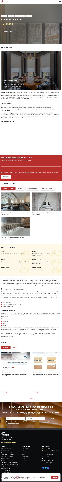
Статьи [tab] (14, 347)
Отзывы (24, 458)
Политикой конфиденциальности (22, 172)
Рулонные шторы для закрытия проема (14, 88)
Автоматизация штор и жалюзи (9, 462)
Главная (4, 16)
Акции (23, 454)
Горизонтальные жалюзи (7, 454)
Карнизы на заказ (5, 468)
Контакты (24, 460)
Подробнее (7, 392)
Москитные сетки (5, 470)
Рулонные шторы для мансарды (12, 86)
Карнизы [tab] (20, 188)
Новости (24, 450)
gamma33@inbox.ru (49, 448)
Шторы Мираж (5, 458)
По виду (28, 16)
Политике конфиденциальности (19, 478)
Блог (23, 452)
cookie (17, 476)
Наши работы (25, 456)
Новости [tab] (5, 347)
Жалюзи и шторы (20, 16)
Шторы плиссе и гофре (7, 452)
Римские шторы (5, 450)
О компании (25, 448)
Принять (55, 477)
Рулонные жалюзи (6, 448)
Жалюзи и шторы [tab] (8, 188)
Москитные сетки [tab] (32, 188)
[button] (38, 399)
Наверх (30, 428)
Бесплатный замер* (8, 31)
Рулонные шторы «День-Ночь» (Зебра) (14, 84)
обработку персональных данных (49, 172)
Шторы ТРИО (4, 460)
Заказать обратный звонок (8, 442)
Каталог (11, 16)
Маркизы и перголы (6, 472)
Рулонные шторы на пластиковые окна (14, 82)
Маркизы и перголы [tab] (47, 188)
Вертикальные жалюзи (7, 456)
